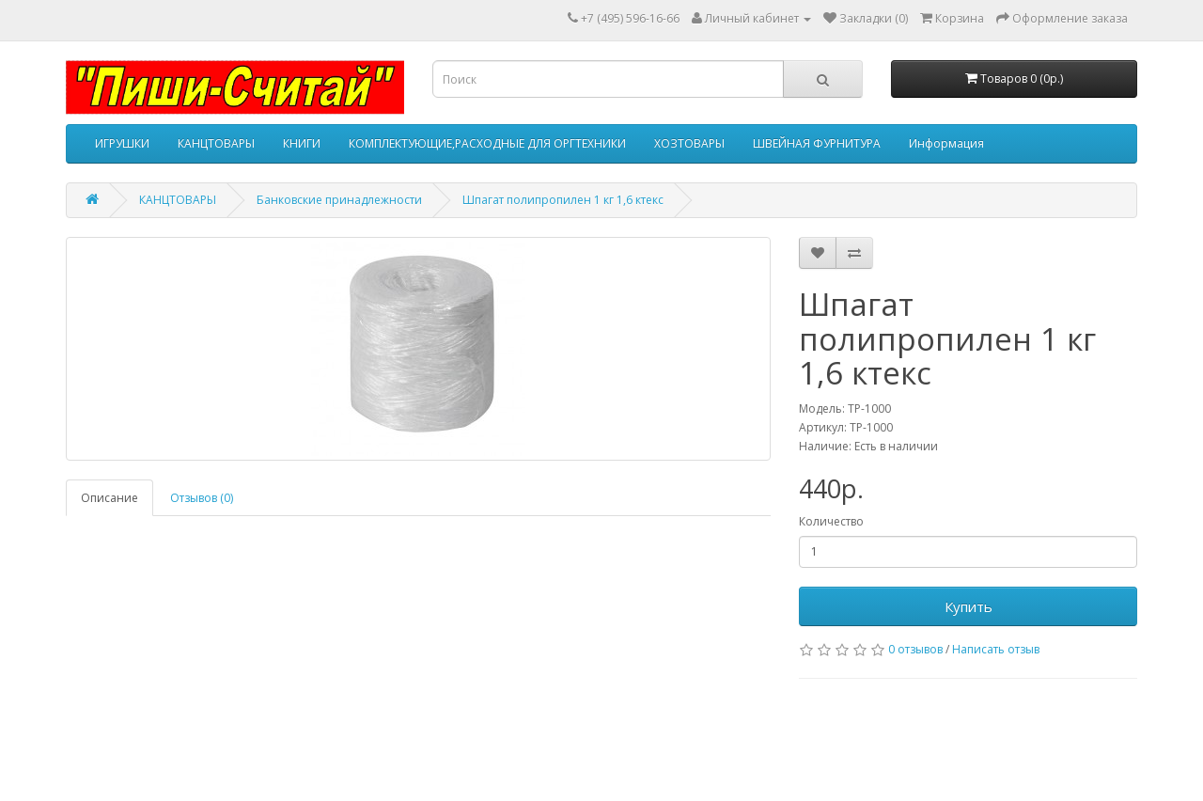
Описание (109, 498)
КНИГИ (301, 143)
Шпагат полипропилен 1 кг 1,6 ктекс (563, 200)
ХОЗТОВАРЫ (689, 143)
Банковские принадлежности (339, 200)
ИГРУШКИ (122, 143)
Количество (831, 521)
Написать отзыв (995, 649)
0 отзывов (915, 649)
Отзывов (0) (201, 498)
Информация (946, 143)
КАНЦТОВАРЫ (216, 143)
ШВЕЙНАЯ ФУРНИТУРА (817, 143)
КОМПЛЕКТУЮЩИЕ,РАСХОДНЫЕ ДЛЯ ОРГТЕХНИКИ (487, 143)
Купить (968, 606)
